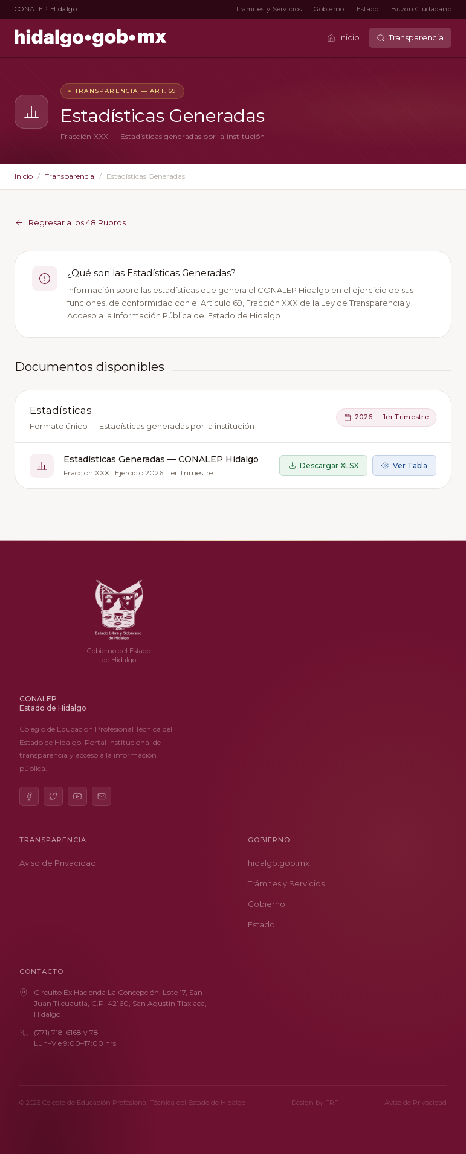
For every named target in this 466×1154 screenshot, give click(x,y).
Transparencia (410, 37)
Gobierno (329, 9)
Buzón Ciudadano (421, 9)
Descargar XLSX (323, 465)
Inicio (343, 37)
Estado (368, 9)
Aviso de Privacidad (57, 863)
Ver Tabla (404, 465)
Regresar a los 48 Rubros (70, 222)
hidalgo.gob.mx (278, 863)
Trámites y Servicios (268, 9)
